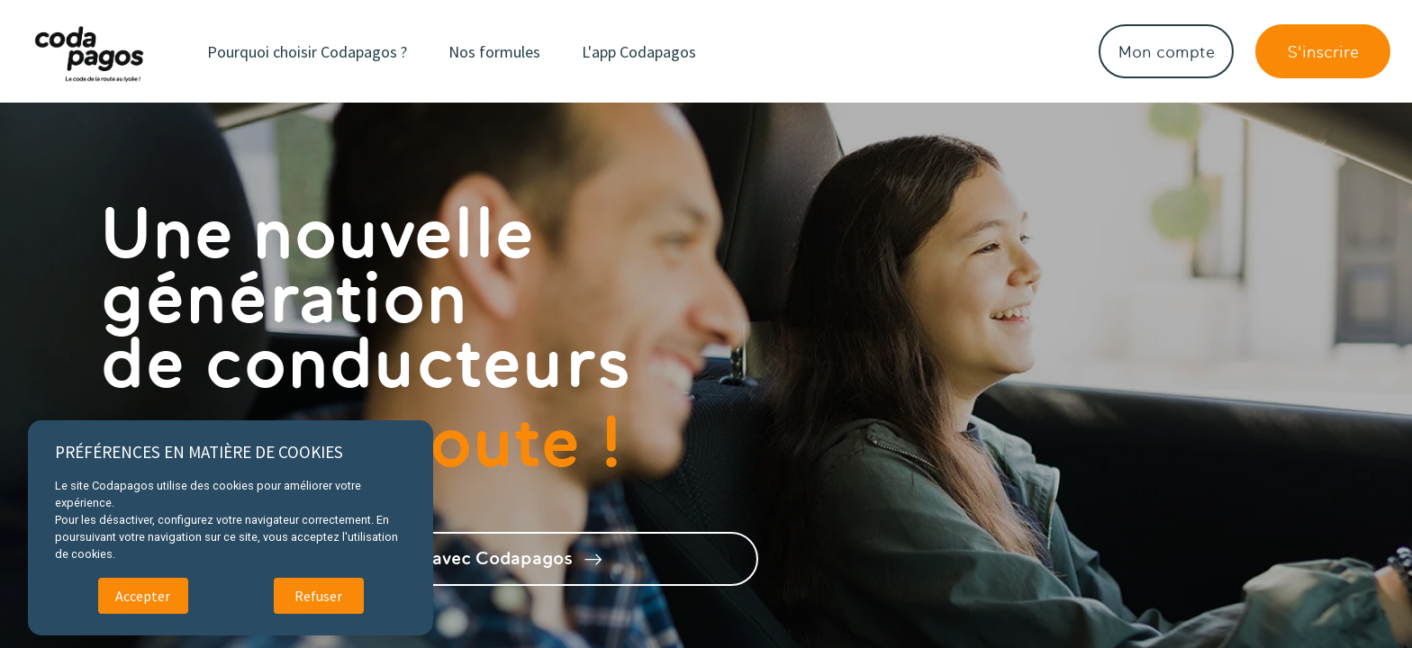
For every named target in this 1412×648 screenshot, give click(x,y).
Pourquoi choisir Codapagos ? (307, 51)
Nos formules (494, 51)
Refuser (318, 596)
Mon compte (1166, 51)
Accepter (142, 596)
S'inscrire (1323, 51)
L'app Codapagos (639, 51)
